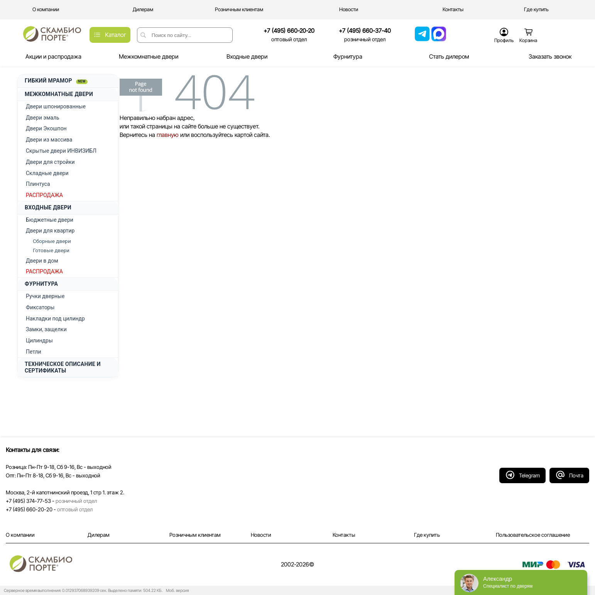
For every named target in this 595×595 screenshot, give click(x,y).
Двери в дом (42, 261)
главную (168, 134)
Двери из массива (49, 140)
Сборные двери (52, 241)
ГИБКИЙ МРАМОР (56, 81)
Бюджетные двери (49, 220)
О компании (20, 535)
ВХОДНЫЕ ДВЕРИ (48, 207)
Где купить (427, 535)
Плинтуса (38, 184)
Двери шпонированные (56, 106)
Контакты (344, 535)
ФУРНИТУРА (41, 284)
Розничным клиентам (195, 535)
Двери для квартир (50, 231)
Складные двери (47, 173)
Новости (261, 535)
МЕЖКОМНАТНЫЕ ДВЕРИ (59, 94)
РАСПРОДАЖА (44, 195)
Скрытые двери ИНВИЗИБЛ (61, 151)
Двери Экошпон (46, 128)
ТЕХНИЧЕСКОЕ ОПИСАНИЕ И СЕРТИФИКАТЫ (63, 367)
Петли (33, 352)
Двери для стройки (50, 162)
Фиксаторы (40, 307)
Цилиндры (39, 340)
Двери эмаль (42, 118)
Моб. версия (176, 590)
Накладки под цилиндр (55, 318)
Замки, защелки (46, 329)
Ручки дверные (45, 296)
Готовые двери (51, 250)
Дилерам (99, 535)
